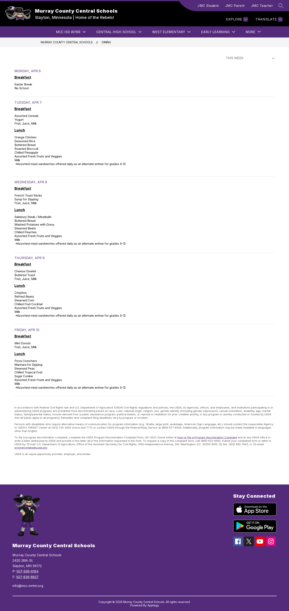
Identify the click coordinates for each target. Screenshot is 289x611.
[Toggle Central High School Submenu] (140, 32)
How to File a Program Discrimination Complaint (207, 437)
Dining (106, 42)
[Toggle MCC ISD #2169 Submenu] (84, 32)
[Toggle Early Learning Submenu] (233, 32)
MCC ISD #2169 (68, 32)
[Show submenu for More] (250, 31)
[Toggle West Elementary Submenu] (189, 32)
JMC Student (208, 6)
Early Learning (215, 32)
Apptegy (153, 605)
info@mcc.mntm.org (27, 586)
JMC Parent (235, 6)
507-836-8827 (27, 577)
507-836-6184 (27, 571)
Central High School (116, 32)
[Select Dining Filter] (249, 58)
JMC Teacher (262, 6)
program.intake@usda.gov (30, 447)
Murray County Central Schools (67, 42)
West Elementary (168, 32)
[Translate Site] (268, 19)
